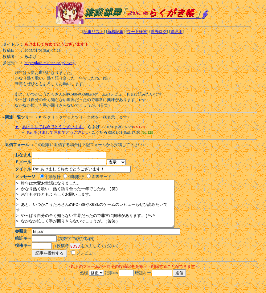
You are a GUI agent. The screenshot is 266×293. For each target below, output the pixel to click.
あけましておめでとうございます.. (53, 126)
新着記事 (115, 31)
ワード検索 (137, 31)
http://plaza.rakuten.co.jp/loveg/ (50, 62)
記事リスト (94, 31)
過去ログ (159, 31)
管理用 (176, 31)
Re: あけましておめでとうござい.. (57, 132)
